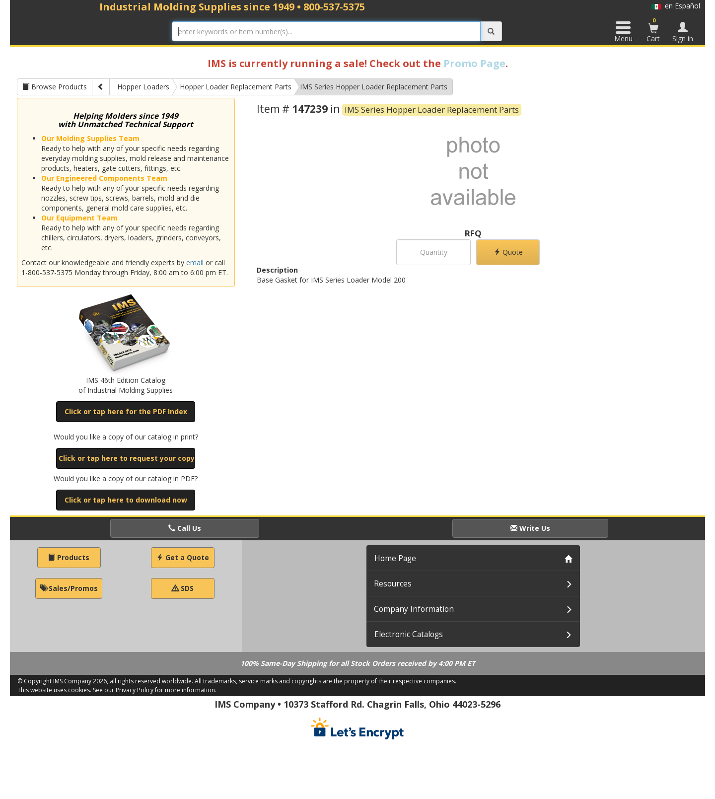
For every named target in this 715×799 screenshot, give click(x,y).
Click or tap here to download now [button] (126, 500)
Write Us (530, 528)
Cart (653, 29)
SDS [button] (183, 588)
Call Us (184, 528)
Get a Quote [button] (182, 557)
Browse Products (54, 86)
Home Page (395, 558)
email (195, 262)
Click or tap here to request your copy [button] (127, 458)
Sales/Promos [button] (69, 588)
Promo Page (474, 63)
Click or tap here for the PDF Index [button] (126, 411)
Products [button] (68, 557)
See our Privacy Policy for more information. (154, 690)
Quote (508, 252)
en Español (675, 5)
